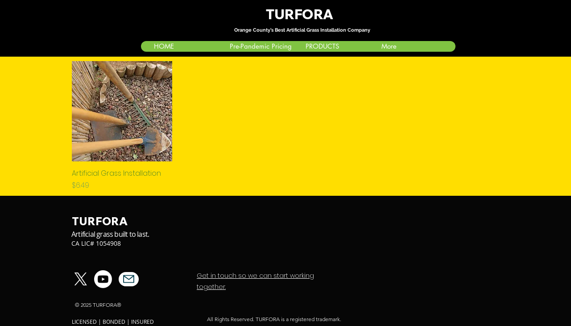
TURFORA (301, 14)
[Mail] (129, 279)
